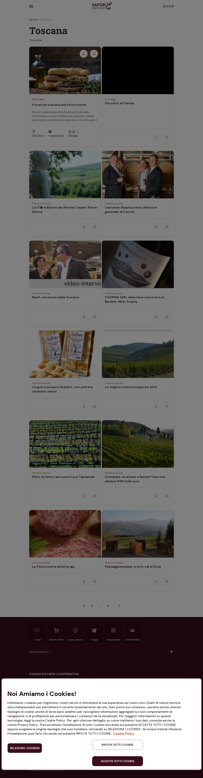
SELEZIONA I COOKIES (25, 748)
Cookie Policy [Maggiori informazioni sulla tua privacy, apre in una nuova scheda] (123, 733)
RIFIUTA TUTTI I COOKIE (117, 744)
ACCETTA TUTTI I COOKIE (117, 761)
